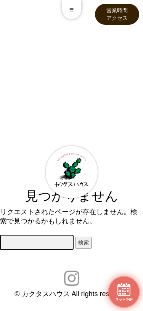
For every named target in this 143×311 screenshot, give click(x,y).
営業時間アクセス (117, 14)
